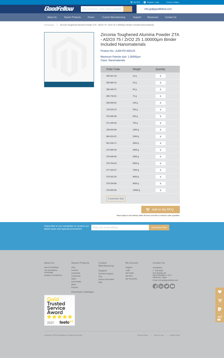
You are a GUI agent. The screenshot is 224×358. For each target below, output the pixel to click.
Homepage (49, 25)
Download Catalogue (82, 292)
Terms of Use (159, 335)
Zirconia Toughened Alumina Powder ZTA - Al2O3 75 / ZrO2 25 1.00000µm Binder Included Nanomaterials (107, 25)
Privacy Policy (142, 335)
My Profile (130, 273)
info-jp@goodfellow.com (158, 9)
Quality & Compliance (53, 275)
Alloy (73, 267)
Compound (75, 276)
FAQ (100, 276)
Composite (75, 273)
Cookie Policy (174, 335)
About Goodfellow (51, 267)
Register (129, 267)
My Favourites (131, 279)
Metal (73, 284)
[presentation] (113, 236)
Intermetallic (76, 282)
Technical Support (105, 274)
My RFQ (137, 2)
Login (128, 270)
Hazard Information (106, 279)
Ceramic (74, 270)
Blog (100, 282)
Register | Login (153, 2)
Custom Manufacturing (113, 17)
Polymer (74, 287)
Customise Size (116, 198)
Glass (73, 279)
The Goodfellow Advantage (50, 271)
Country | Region (172, 2)
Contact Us (170, 17)
